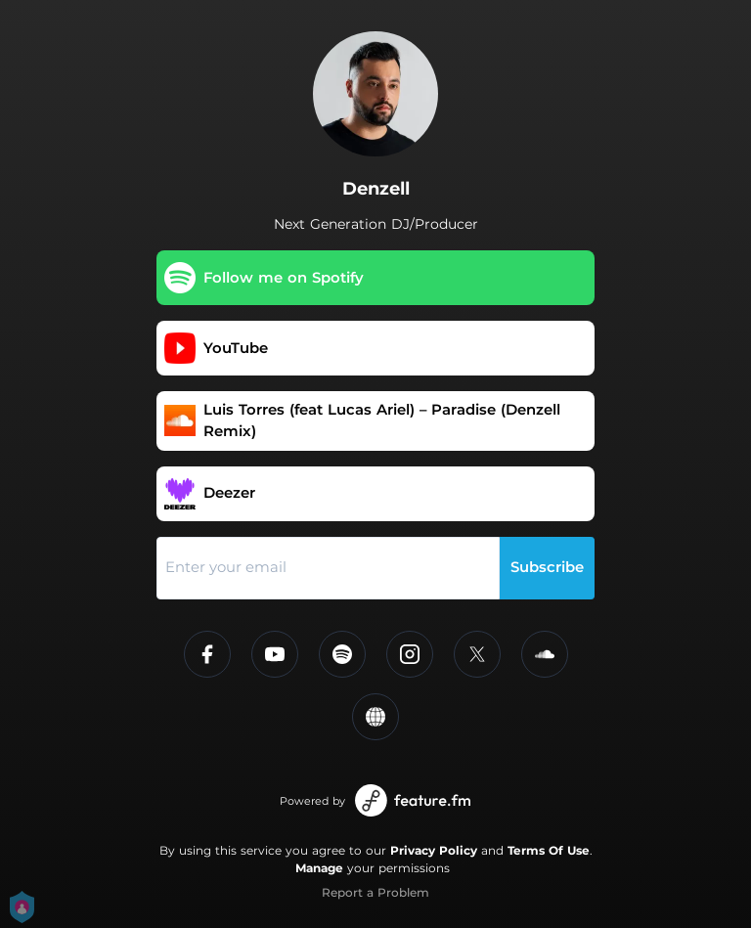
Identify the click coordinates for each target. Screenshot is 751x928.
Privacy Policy (433, 850)
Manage (319, 868)
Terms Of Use (549, 850)
